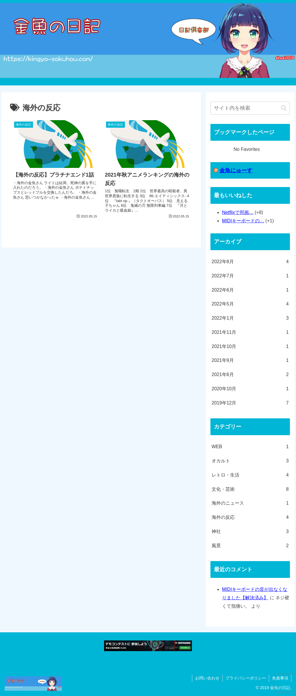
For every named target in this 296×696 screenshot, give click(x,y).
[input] (250, 108)
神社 (250, 532)
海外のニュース (250, 503)
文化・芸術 (250, 489)
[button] (284, 108)
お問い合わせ (207, 678)
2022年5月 (250, 304)
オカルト (250, 461)
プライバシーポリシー (245, 678)
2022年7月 (250, 276)
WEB (250, 447)
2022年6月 (250, 290)
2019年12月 (250, 403)
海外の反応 (250, 517)
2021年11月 (250, 332)
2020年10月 (250, 389)
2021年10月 (250, 346)
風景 (250, 546)
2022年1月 (250, 318)
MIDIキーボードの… (243, 220)
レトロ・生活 (250, 475)
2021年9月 (250, 360)
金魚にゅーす (235, 170)
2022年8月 (250, 262)
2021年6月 (250, 375)
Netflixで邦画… (237, 212)
